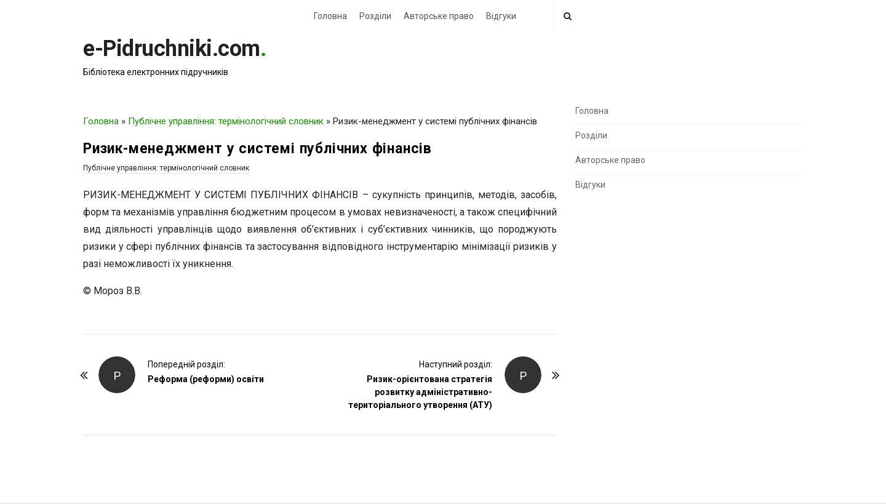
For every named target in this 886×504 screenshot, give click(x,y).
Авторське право (439, 16)
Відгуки (501, 16)
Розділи (375, 16)
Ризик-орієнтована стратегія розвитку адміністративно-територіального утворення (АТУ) (420, 392)
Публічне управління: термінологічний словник (226, 121)
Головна (330, 16)
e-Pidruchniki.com (171, 49)
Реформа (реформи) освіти (206, 379)
